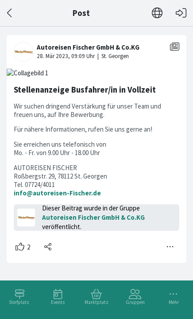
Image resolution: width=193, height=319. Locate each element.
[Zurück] (10, 13)
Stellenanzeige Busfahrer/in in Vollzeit (85, 90)
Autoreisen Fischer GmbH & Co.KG (93, 217)
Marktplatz (96, 302)
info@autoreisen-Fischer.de (57, 193)
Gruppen (135, 302)
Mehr (174, 302)
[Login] (181, 13)
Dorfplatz (19, 302)
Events (58, 302)
